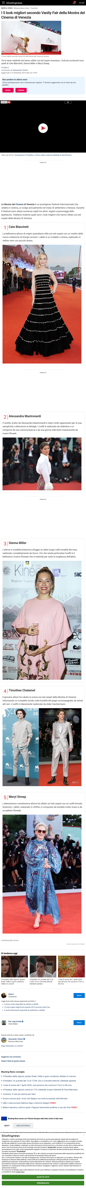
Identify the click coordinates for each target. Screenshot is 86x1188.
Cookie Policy (20, 1172)
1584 (58, 1141)
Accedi (81, 3)
